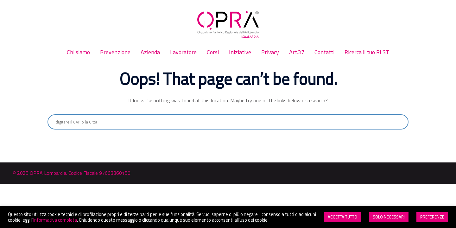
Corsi (213, 52)
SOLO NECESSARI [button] (389, 217)
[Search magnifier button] (400, 121)
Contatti (324, 52)
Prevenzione (115, 52)
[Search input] (225, 121)
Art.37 (296, 52)
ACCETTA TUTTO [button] (342, 217)
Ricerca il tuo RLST (367, 52)
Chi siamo (78, 52)
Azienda (150, 52)
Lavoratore (183, 52)
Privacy (270, 52)
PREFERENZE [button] (432, 217)
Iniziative (240, 52)
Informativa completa (55, 220)
